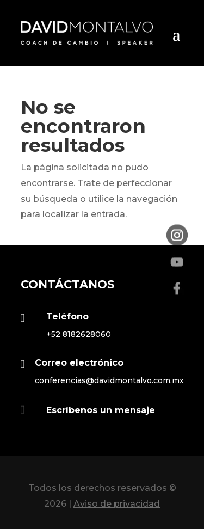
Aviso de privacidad (116, 504)
